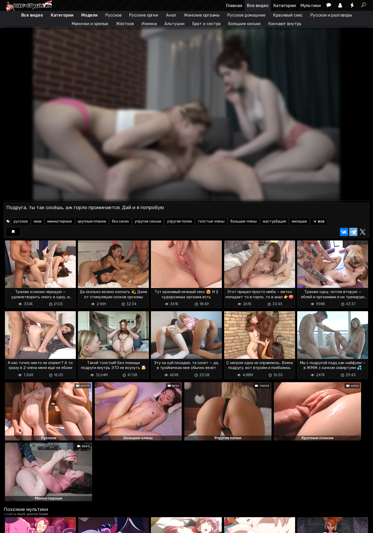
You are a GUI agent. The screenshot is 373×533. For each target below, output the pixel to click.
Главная (234, 5)
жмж (38, 221)
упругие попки (179, 221)
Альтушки (174, 23)
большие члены (243, 221)
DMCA (12, 526)
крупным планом (92, 221)
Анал (171, 15)
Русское (113, 15)
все (318, 221)
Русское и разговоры (331, 15)
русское (21, 221)
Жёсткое (125, 23)
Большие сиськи (244, 23)
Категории (284, 5)
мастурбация (274, 221)
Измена (149, 23)
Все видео (258, 5)
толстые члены (211, 221)
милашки (299, 221)
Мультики (311, 5)
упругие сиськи (148, 221)
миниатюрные (59, 221)
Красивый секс (288, 15)
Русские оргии (143, 15)
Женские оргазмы (202, 15)
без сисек (120, 221)
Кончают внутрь (284, 23)
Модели (89, 15)
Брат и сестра (206, 23)
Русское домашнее (246, 15)
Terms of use (30, 526)
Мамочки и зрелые (90, 23)
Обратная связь (57, 526)
